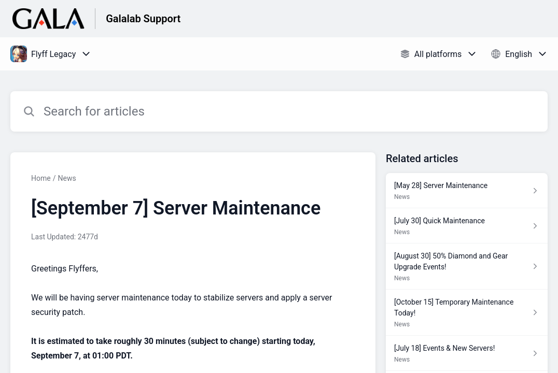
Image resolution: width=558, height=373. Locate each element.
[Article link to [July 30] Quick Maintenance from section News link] (467, 225)
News (67, 178)
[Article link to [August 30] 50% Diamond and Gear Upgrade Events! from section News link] (467, 266)
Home (41, 178)
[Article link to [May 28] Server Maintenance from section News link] (467, 190)
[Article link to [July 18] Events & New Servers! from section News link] (467, 353)
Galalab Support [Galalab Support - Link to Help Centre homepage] (143, 18)
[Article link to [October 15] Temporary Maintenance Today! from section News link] (467, 313)
